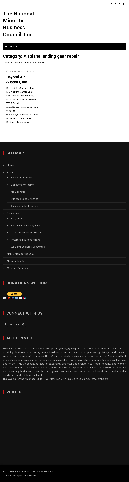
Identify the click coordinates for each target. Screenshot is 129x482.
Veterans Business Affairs (25, 239)
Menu (12, 46)
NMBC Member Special (20, 254)
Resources (13, 213)
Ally (31, 71)
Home (10, 165)
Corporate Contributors (24, 206)
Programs (16, 218)
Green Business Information (27, 232)
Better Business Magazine (26, 225)
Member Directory (17, 268)
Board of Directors (21, 177)
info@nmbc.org (99, 378)
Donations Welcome (22, 184)
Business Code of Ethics (24, 198)
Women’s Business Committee (28, 246)
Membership (18, 191)
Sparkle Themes (26, 475)
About (10, 172)
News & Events (15, 261)
